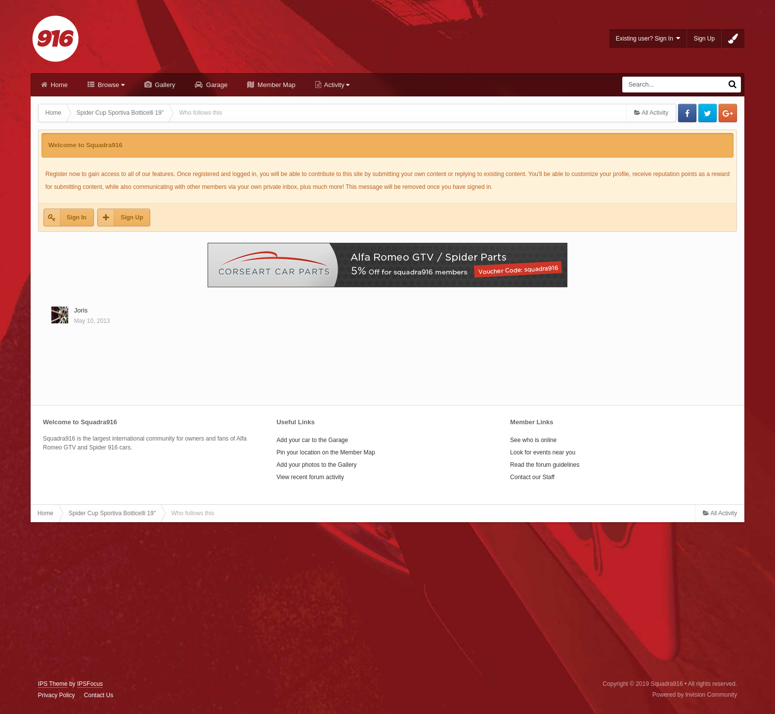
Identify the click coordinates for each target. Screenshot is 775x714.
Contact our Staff (532, 477)
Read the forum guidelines (544, 464)
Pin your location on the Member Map (325, 452)
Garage (215, 85)
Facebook (687, 113)
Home (58, 85)
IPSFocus (90, 683)
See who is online (533, 440)
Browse (110, 85)
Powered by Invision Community (694, 694)
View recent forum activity (310, 477)
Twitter (707, 113)
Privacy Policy (56, 695)
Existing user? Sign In (648, 38)
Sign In (76, 217)
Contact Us (98, 695)
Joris (80, 310)
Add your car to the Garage (312, 440)
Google (728, 113)
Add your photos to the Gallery (316, 464)
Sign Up (704, 38)
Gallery (164, 85)
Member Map (275, 85)
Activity (336, 85)
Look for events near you (542, 452)
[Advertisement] (387, 601)
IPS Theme (53, 683)
